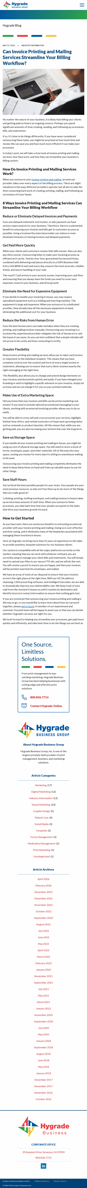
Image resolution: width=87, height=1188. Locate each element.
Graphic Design (41, 811)
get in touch (27, 606)
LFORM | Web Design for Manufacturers (17, 1185)
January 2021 (43, 1008)
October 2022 (43, 911)
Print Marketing (42, 849)
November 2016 (43, 1092)
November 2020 (43, 1014)
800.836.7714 (35, 697)
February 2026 (43, 885)
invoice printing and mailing (46, 179)
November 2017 (43, 1086)
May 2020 (43, 1034)
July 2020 (43, 1027)
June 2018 (43, 1060)
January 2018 (43, 1073)
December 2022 (43, 898)
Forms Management (41, 836)
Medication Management (42, 843)
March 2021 (43, 1002)
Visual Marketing (41, 804)
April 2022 (43, 950)
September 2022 (43, 917)
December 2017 (43, 1079)
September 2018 (43, 1047)
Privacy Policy (60, 1181)
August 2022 (43, 924)
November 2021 (43, 976)
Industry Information (41, 798)
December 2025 (43, 891)
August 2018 (43, 1053)
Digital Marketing (41, 791)
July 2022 (43, 930)
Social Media (42, 824)
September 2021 (43, 982)
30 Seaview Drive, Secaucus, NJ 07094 (44, 1152)
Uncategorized (41, 856)
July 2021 (43, 989)
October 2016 (43, 1099)
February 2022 (43, 963)
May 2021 (43, 995)
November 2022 (43, 904)
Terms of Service (41, 1181)
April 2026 (43, 879)
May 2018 (43, 1066)
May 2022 (43, 943)
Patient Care (42, 817)
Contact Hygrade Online (42, 705)
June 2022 (43, 937)
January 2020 (43, 1040)
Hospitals (41, 830)
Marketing (41, 785)
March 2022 (43, 956)
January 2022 (43, 969)
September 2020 (43, 1021)
